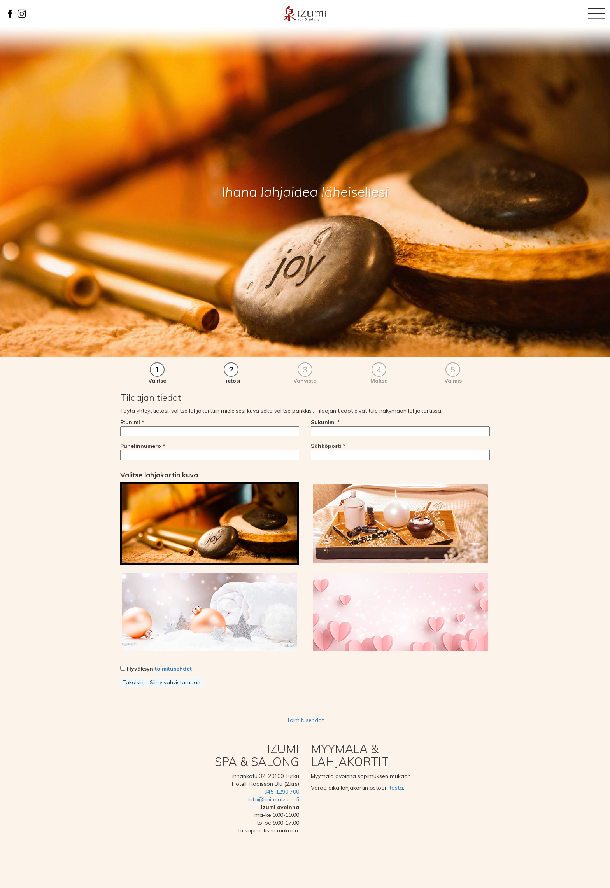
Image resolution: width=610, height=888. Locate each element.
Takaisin (133, 682)
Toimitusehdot (305, 720)
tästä (396, 787)
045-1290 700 (281, 791)
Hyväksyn (156, 668)
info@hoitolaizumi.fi (273, 799)
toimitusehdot (173, 668)
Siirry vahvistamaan (175, 682)
